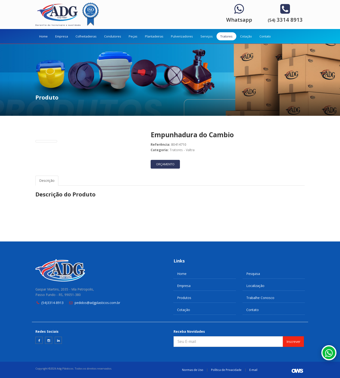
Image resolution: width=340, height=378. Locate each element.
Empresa (61, 36)
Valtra (190, 150)
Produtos (184, 297)
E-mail (253, 370)
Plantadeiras (154, 36)
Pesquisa (253, 273)
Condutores (112, 36)
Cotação (246, 36)
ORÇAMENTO (165, 164)
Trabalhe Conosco (260, 297)
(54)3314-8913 (52, 302)
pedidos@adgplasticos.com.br (97, 302)
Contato (265, 36)
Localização (255, 285)
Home (43, 36)
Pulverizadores (182, 36)
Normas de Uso (192, 370)
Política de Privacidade (226, 370)
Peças (133, 36)
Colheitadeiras (86, 36)
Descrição (47, 180)
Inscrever (293, 341)
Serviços (206, 36)
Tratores (226, 36)
